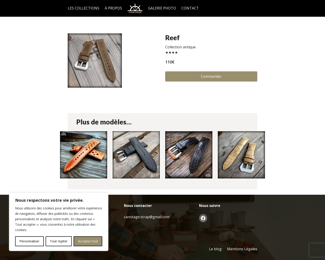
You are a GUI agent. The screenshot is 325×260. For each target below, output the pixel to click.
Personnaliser (29, 241)
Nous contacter (138, 205)
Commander (211, 76)
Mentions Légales (242, 248)
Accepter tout (88, 241)
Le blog (215, 248)
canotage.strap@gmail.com (146, 216)
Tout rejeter (58, 241)
